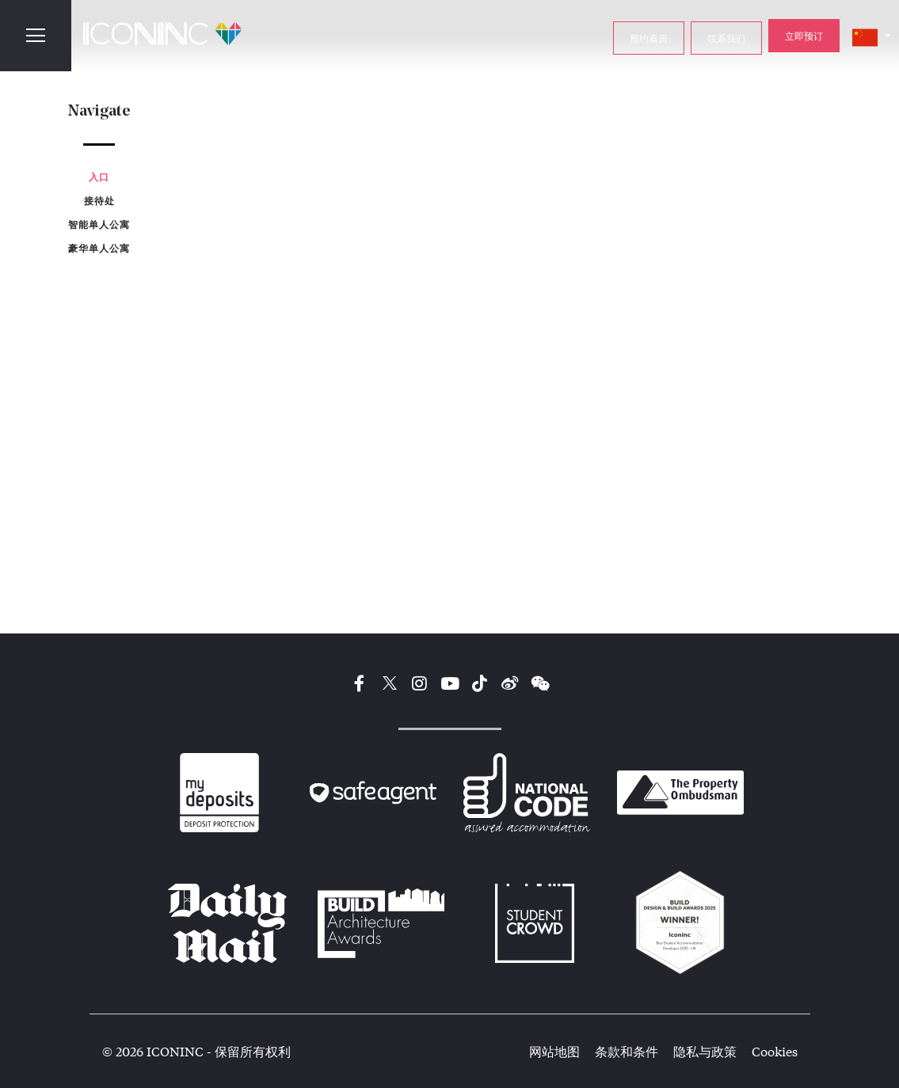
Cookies (775, 1051)
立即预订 (804, 35)
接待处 (99, 200)
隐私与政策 (705, 1051)
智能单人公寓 (99, 224)
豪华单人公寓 (99, 248)
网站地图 (554, 1051)
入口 (99, 176)
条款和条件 (626, 1051)
